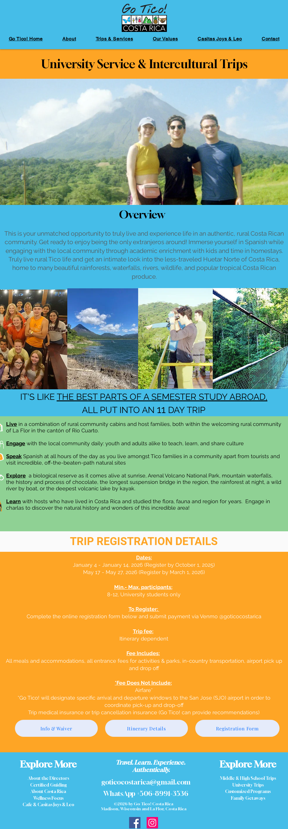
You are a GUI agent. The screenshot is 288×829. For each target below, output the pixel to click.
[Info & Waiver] (56, 728)
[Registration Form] (237, 728)
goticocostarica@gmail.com (146, 782)
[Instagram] (152, 822)
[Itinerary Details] (146, 728)
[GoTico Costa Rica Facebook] (134, 822)
